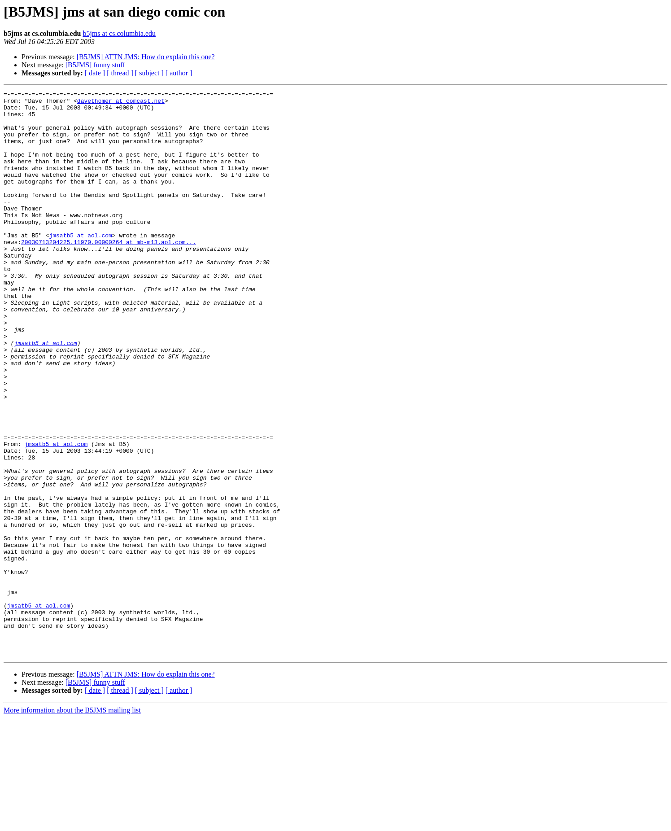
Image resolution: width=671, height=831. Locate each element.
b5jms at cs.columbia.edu (119, 33)
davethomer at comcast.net (121, 103)
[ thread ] (120, 73)
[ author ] (179, 73)
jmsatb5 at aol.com (80, 265)
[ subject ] (149, 73)
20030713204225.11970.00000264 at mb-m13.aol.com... (108, 273)
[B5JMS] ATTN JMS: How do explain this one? (146, 57)
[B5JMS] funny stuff (95, 65)
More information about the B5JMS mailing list (72, 823)
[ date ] (95, 73)
